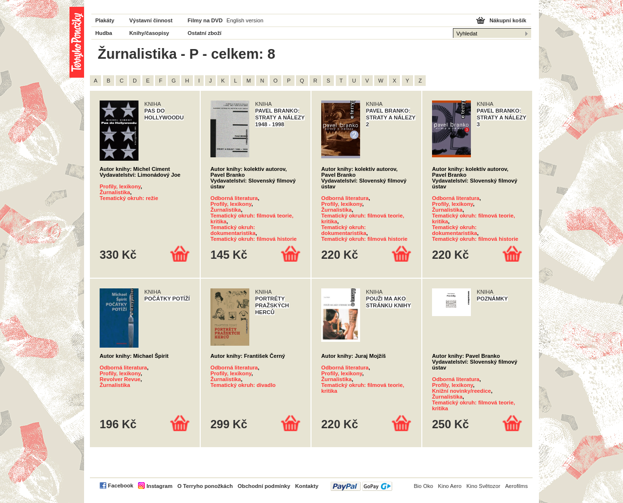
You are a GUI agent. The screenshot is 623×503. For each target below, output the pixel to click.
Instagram (159, 486)
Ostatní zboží (205, 33)
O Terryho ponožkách (205, 486)
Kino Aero (450, 486)
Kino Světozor (484, 486)
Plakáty (104, 20)
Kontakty (306, 486)
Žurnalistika (115, 192)
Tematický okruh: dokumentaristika (233, 230)
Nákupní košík (507, 20)
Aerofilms (516, 486)
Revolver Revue (120, 379)
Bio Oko (423, 486)
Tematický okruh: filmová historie (253, 239)
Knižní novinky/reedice (461, 391)
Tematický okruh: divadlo (243, 385)
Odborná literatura (234, 198)
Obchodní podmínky (264, 486)
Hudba (103, 33)
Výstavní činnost (151, 20)
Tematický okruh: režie (129, 198)
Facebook (120, 485)
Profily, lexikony (120, 186)
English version (244, 20)
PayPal (361, 486)
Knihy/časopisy (149, 33)
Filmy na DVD (205, 20)
